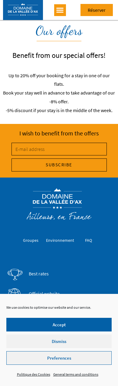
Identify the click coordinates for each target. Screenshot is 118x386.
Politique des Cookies (33, 374)
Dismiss (59, 341)
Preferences (59, 358)
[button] (60, 10)
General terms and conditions (75, 374)
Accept (59, 325)
